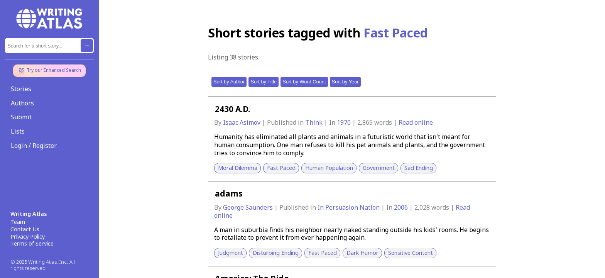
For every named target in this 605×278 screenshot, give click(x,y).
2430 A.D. (232, 108)
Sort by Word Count (304, 82)
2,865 (365, 122)
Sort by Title (263, 82)
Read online (416, 122)
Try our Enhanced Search (49, 71)
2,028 (422, 207)
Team (17, 222)
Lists (18, 131)
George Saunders (248, 207)
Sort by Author (229, 82)
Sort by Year (345, 82)
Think (314, 122)
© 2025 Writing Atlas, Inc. (39, 262)
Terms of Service (32, 243)
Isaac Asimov (242, 122)
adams (229, 193)
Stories (21, 89)
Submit (21, 117)
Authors (22, 103)
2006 (401, 207)
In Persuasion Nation (349, 207)
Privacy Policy (27, 236)
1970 (344, 122)
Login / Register (34, 145)
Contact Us (24, 229)
